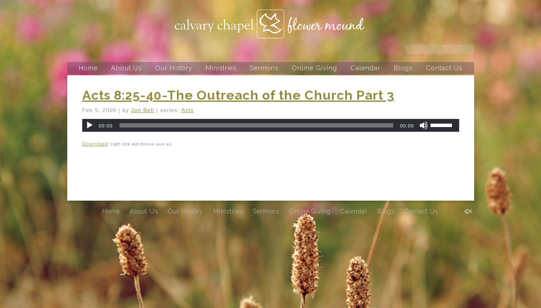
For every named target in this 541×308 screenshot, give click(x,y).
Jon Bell (142, 110)
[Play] (89, 125)
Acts (187, 110)
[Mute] (423, 125)
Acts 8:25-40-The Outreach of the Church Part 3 (238, 95)
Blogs (403, 68)
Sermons (264, 68)
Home (88, 68)
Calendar (365, 68)
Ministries (221, 68)
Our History (173, 68)
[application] (270, 125)
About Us (126, 68)
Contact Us (444, 68)
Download (95, 144)
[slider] (256, 125)
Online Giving (314, 68)
